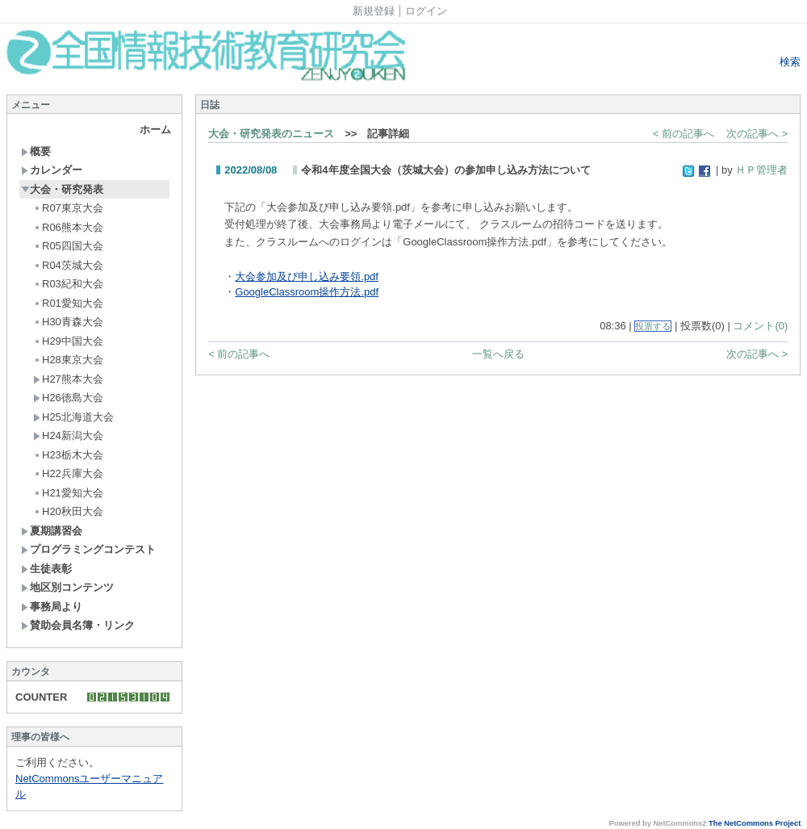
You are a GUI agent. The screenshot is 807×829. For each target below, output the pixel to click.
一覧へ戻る (498, 354)
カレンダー (51, 170)
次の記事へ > (757, 134)
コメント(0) (760, 326)
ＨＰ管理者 (761, 170)
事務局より (51, 607)
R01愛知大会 (68, 303)
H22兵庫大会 (68, 473)
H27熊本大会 (68, 379)
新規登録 (374, 11)
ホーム (155, 130)
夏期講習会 (51, 531)
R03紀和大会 (68, 284)
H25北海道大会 (73, 417)
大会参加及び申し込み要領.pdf (306, 276)
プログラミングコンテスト (88, 549)
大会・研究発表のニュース (271, 134)
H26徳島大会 (68, 397)
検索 (789, 62)
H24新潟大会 (68, 435)
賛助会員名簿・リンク (78, 625)
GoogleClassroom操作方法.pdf (306, 292)
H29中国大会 (68, 341)
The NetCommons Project (755, 823)
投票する (653, 326)
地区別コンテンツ (67, 587)
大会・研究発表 (62, 189)
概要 (36, 151)
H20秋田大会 (68, 511)
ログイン (426, 11)
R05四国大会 (68, 246)
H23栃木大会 (68, 455)
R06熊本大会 (68, 227)
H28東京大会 (68, 360)
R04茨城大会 (68, 265)
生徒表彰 (46, 569)
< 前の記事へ (683, 134)
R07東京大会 (68, 208)
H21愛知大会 (68, 493)
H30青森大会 (68, 322)
